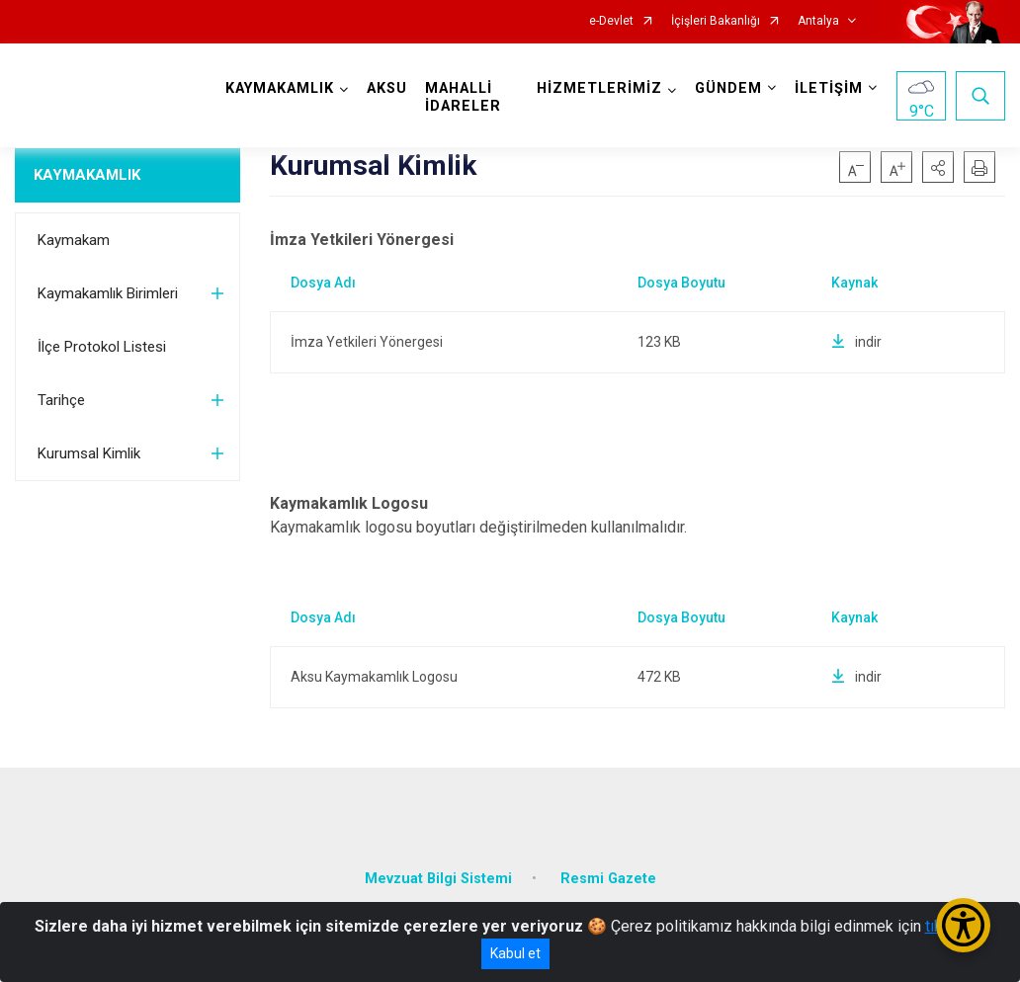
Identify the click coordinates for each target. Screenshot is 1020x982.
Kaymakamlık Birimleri (108, 293)
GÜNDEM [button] (728, 88)
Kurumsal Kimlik (89, 453)
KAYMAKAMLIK (87, 175)
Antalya (818, 21)
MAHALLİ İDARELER (463, 97)
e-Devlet (611, 21)
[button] (938, 167)
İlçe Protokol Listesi (102, 347)
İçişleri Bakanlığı (715, 21)
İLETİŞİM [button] (829, 88)
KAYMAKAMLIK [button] (279, 88)
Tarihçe (61, 400)
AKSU (387, 88)
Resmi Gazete (608, 878)
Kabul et (515, 953)
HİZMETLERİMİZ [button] (599, 88)
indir (856, 342)
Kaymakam (74, 240)
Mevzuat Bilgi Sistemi (438, 878)
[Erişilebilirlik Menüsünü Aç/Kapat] (963, 925)
